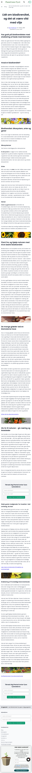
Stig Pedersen (13, 28)
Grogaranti (4, 736)
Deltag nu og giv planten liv (21, 770)
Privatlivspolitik (18, 765)
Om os (3, 740)
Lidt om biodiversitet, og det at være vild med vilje (19, 6)
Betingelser (4, 732)
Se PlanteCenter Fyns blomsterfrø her (12, 676)
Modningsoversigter (6, 744)
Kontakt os (3, 738)
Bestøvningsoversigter (6, 742)
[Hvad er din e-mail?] (16, 494)
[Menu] (1, 2)
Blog (5, 6)
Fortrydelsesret (5, 734)
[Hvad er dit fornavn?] (16, 490)
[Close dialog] (30, 747)
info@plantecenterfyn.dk (24, 768)
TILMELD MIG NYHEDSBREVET (16, 497)
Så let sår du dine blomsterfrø (10, 414)
